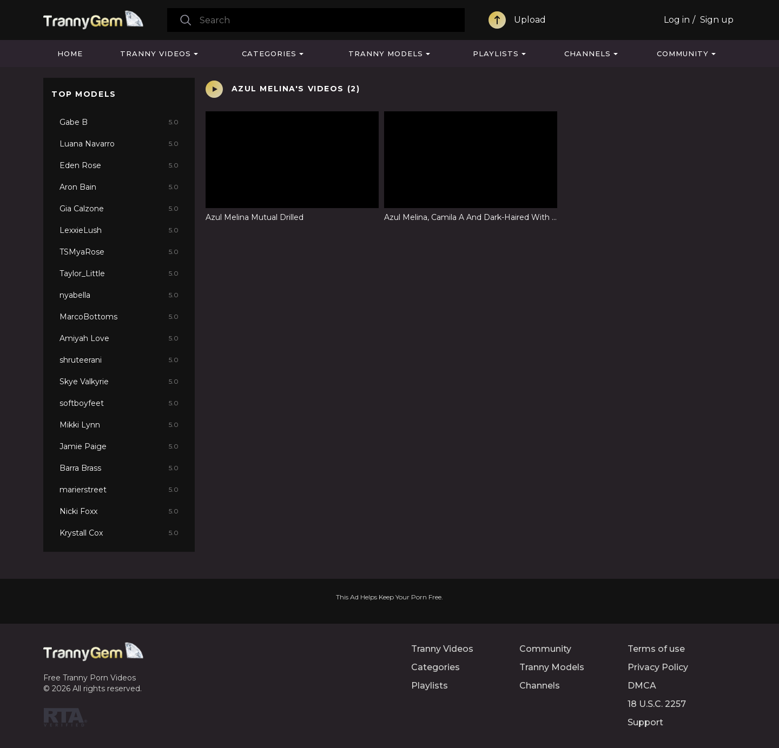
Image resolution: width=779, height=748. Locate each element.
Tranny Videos (155, 53)
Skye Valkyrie (119, 381)
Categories (269, 53)
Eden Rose (119, 165)
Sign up (717, 20)
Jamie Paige (119, 446)
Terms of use (656, 649)
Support (645, 722)
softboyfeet (119, 403)
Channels (587, 53)
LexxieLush (119, 230)
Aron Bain (119, 187)
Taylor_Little (119, 273)
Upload (530, 20)
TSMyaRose (119, 252)
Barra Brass (119, 468)
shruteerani (119, 360)
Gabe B (119, 122)
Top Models (83, 94)
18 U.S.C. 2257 (657, 704)
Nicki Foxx (119, 511)
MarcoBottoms (119, 317)
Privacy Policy (658, 667)
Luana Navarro (119, 144)
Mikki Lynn (119, 425)
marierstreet (119, 489)
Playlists (496, 53)
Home (70, 53)
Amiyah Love (119, 338)
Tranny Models (385, 53)
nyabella (119, 295)
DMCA (642, 685)
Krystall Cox (119, 533)
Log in (677, 20)
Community (683, 53)
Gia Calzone (119, 208)
